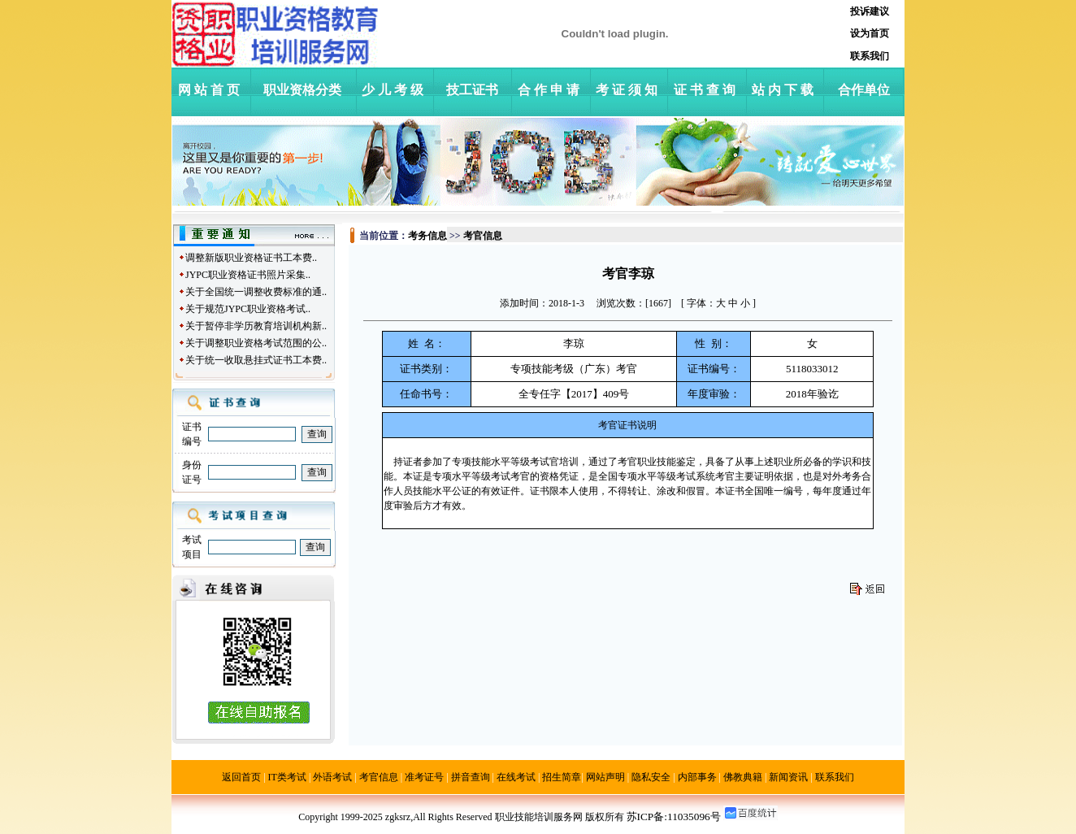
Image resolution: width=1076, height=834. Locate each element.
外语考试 (332, 777)
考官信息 (378, 777)
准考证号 (424, 777)
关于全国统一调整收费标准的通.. (256, 292)
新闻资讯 (788, 777)
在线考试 (516, 777)
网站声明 (605, 777)
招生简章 (561, 777)
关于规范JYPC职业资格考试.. (247, 309)
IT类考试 (287, 777)
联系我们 (834, 777)
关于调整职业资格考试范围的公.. (256, 343)
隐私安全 (650, 777)
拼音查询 (470, 777)
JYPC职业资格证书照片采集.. (247, 274)
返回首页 (241, 777)
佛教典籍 (742, 777)
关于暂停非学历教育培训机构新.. (256, 326)
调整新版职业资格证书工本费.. (251, 257)
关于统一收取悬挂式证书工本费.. (256, 360)
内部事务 (697, 777)
